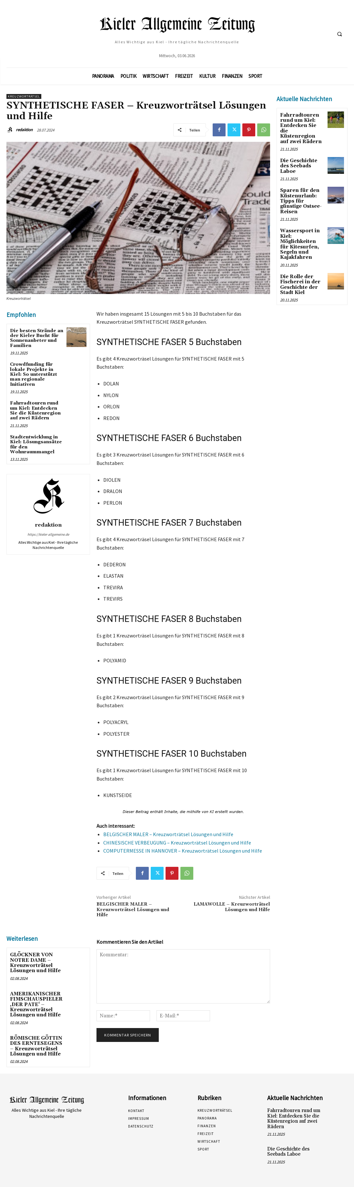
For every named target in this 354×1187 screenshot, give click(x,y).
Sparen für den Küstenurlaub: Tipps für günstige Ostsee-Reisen (302, 190)
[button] (339, 34)
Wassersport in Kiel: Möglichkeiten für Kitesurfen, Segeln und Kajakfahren (301, 228)
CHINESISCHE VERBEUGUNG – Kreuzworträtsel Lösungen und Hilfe (177, 842)
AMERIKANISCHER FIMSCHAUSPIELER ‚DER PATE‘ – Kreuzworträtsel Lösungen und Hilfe (34, 1002)
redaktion (24, 129)
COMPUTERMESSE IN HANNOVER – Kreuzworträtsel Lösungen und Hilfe (182, 850)
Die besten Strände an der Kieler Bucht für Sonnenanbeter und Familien (36, 338)
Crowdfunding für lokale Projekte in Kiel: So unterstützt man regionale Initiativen (33, 374)
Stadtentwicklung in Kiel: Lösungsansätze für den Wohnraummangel (36, 444)
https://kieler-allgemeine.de (48, 534)
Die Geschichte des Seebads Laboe (298, 159)
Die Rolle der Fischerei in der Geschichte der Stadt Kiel (299, 267)
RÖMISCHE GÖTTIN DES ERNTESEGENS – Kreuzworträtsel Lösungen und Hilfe (36, 1042)
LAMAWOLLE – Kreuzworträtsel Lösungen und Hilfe (232, 907)
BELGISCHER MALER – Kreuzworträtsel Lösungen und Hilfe (168, 834)
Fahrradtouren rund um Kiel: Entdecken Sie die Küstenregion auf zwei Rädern (35, 410)
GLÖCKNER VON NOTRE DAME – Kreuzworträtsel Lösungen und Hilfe (33, 962)
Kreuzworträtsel (23, 96)
